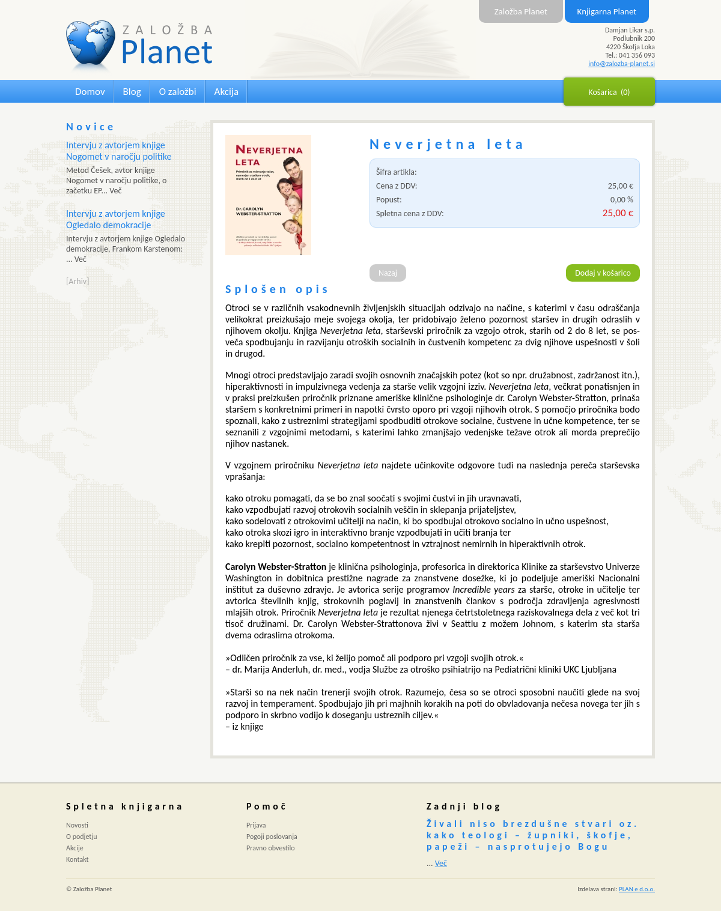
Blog (132, 91)
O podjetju (81, 836)
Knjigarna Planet (607, 11)
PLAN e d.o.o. (637, 889)
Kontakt (77, 859)
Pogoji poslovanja (271, 836)
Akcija (226, 91)
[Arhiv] (77, 281)
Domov (90, 91)
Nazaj (388, 273)
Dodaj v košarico (603, 273)
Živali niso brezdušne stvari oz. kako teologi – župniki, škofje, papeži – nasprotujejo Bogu (533, 835)
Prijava (256, 825)
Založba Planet (520, 11)
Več (441, 863)
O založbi (177, 91)
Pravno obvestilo (270, 848)
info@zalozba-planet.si (621, 63)
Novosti (77, 825)
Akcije (75, 848)
